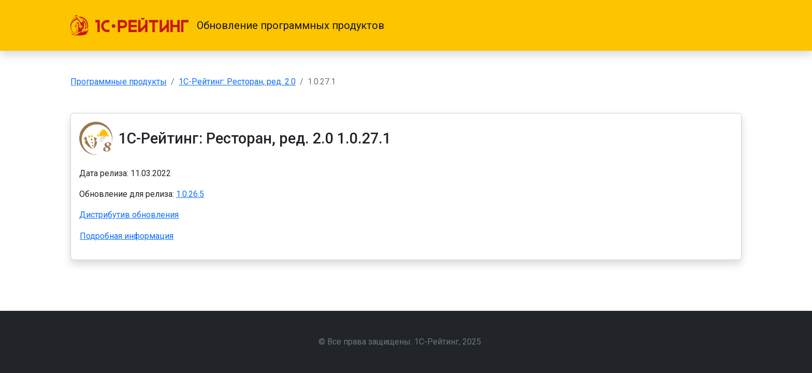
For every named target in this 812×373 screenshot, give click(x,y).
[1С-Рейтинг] (129, 25)
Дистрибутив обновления (129, 215)
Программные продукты (118, 82)
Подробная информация (126, 236)
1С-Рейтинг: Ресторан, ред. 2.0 (237, 82)
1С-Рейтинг (436, 342)
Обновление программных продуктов (290, 25)
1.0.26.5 (190, 194)
